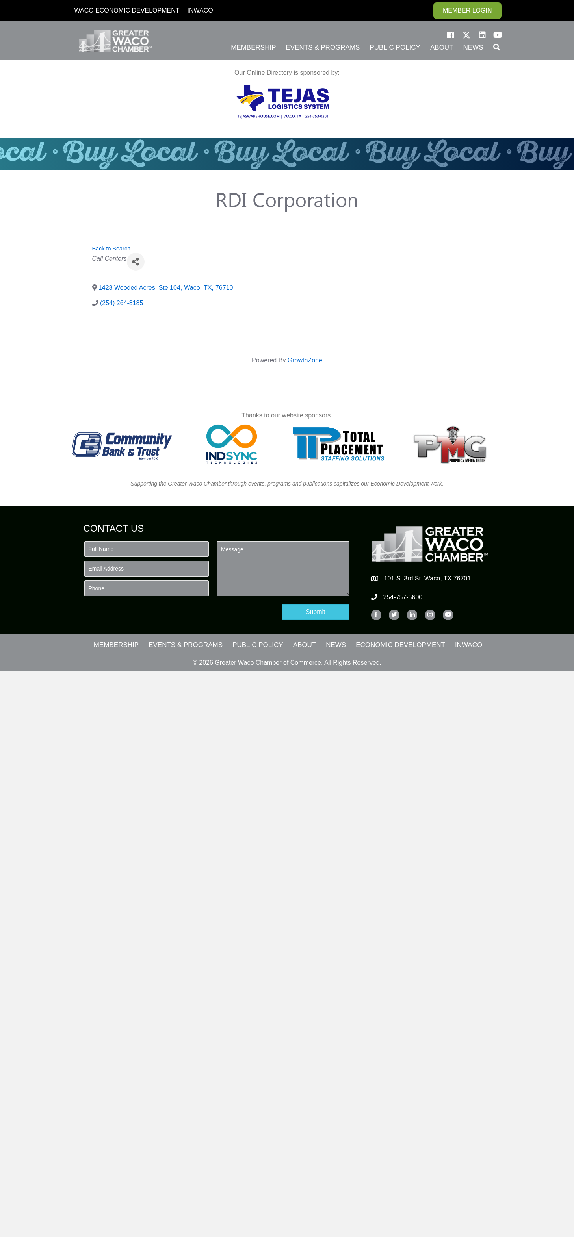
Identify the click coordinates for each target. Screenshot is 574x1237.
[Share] (136, 262)
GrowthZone (305, 360)
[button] (451, 35)
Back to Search (111, 248)
